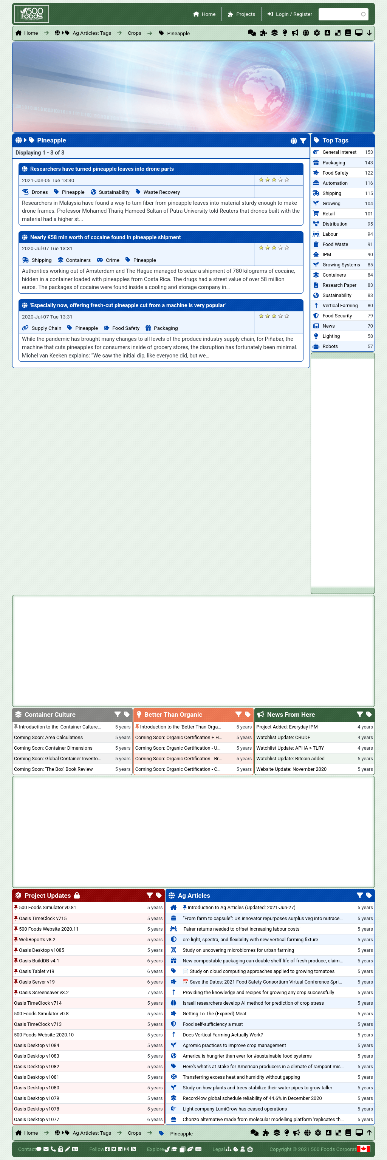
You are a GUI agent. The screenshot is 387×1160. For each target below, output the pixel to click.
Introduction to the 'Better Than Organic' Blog (188, 727)
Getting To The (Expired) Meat (215, 1013)
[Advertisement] (343, 472)
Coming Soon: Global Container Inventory (58, 758)
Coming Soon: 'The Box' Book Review (53, 769)
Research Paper (339, 285)
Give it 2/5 (268, 179)
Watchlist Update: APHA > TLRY (290, 748)
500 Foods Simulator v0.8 (41, 1013)
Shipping (42, 260)
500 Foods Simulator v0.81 (47, 907)
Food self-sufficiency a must (213, 1024)
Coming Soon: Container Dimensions (53, 748)
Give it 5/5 (287, 179)
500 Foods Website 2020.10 (44, 1035)
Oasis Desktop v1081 (36, 1077)
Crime (112, 260)
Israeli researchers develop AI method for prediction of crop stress (253, 1003)
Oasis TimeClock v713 (38, 1024)
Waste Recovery (162, 192)
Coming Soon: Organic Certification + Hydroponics (189, 737)
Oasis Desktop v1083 (36, 1056)
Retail (329, 214)
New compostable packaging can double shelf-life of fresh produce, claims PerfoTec (273, 961)
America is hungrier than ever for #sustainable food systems (247, 1056)
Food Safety (125, 328)
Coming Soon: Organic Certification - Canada (183, 769)
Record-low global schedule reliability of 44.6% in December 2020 (252, 1098)
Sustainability (114, 192)
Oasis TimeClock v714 (38, 1003)
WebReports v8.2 (37, 939)
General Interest (340, 152)
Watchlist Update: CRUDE (283, 737)
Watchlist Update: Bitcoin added (290, 758)
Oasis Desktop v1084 (36, 1045)
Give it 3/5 (274, 179)
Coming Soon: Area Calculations (48, 737)
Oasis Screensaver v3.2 (44, 992)
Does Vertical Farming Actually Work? (223, 1035)
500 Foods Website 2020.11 (49, 929)
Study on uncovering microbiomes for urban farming (238, 950)
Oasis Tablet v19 (36, 971)
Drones (40, 192)
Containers (78, 260)
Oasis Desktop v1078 (36, 1109)
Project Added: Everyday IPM (286, 727)
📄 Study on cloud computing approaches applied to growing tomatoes (259, 971)
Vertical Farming (340, 305)
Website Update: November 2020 (291, 769)
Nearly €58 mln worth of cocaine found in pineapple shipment (105, 237)
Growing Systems (341, 265)
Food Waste (335, 244)
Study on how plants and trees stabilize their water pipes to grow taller (258, 1087)
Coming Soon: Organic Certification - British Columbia (192, 758)
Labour (330, 234)
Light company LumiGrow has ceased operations (235, 1109)
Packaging (166, 328)
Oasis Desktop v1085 (41, 950)
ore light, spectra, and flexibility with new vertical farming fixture (250, 939)
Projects (245, 14)
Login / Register (294, 14)
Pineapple (178, 33)
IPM (327, 254)
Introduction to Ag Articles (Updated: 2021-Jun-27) (242, 907)
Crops (134, 33)
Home (209, 14)
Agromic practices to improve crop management (234, 1045)
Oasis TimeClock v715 (43, 918)
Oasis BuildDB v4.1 (39, 961)
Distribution (335, 224)
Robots (330, 346)
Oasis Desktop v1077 (36, 1119)
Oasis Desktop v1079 (36, 1098)
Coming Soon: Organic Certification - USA (179, 748)
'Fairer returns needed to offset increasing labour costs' (241, 929)
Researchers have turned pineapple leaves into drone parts (102, 169)
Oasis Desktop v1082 (36, 1066)
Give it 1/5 (261, 179)
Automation (335, 183)
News (329, 326)
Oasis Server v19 (37, 982)
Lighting (331, 336)
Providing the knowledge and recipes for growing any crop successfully (258, 992)
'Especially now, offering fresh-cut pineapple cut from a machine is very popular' (128, 305)
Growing (332, 203)
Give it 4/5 (280, 179)
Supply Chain (46, 328)
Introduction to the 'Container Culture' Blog (64, 727)
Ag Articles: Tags (92, 33)
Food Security (337, 316)
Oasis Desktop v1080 (36, 1087)
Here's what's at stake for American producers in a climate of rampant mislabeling (270, 1066)
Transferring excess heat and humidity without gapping (241, 1077)
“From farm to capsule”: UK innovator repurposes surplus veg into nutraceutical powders (277, 918)
